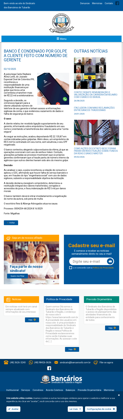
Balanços (70, 390)
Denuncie (85, 3)
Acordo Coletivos (54, 390)
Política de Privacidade (103, 268)
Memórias (97, 3)
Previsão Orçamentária (89, 390)
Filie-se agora (106, 362)
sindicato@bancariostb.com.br (75, 362)
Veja (32, 320)
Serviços (25, 390)
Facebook (117, 3)
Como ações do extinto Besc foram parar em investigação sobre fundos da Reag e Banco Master (96, 151)
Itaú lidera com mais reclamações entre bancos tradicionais (94, 109)
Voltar (11, 222)
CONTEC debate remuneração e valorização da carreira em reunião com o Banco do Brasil (95, 95)
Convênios (38, 390)
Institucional (12, 390)
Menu (61, 38)
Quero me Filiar (17, 276)
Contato (109, 3)
